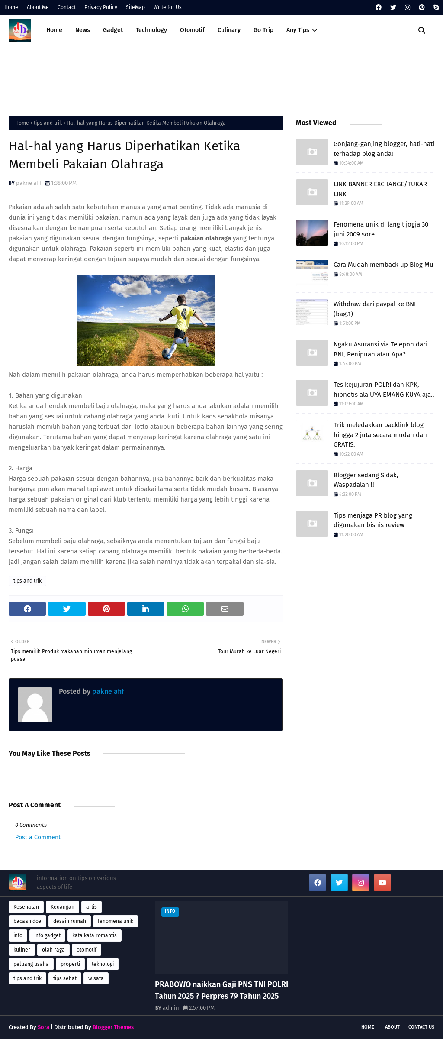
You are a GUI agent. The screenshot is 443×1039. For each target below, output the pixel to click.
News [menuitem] (82, 30)
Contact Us (421, 1027)
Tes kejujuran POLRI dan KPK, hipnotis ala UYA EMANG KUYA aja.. (384, 389)
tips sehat (65, 978)
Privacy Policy (100, 7)
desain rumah (69, 921)
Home (11, 7)
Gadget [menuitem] (113, 30)
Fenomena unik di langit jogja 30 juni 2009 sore (381, 229)
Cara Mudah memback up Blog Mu (383, 265)
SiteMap (135, 7)
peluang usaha (31, 964)
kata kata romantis (94, 935)
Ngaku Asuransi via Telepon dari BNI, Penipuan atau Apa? (380, 349)
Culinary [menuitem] (229, 30)
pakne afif (28, 183)
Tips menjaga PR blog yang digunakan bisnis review (373, 520)
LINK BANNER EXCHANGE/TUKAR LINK (380, 189)
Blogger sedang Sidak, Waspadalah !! (366, 480)
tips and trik (48, 123)
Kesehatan (26, 907)
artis (91, 907)
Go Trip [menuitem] (263, 30)
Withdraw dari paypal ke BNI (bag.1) (375, 309)
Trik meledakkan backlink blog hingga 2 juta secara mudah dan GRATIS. (380, 434)
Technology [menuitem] (151, 30)
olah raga (53, 950)
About (392, 1027)
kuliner (21, 950)
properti (70, 964)
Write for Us (168, 7)
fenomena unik (115, 921)
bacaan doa (27, 921)
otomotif (86, 950)
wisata (96, 978)
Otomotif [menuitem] (192, 30)
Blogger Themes (113, 1027)
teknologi (103, 964)
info (17, 935)
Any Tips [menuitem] (297, 30)
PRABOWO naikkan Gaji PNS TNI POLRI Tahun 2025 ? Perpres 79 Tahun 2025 (221, 990)
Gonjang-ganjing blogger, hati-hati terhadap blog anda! (384, 149)
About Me (38, 7)
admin (171, 1007)
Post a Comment (38, 837)
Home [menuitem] (54, 30)
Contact (67, 7)
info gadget (47, 935)
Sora (43, 1027)
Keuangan (62, 907)
